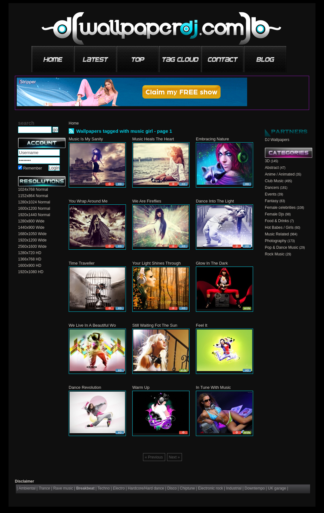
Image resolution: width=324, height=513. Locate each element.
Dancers (272, 187)
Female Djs (274, 214)
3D (267, 161)
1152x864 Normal (33, 196)
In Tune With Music (213, 387)
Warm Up (140, 387)
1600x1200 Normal (34, 208)
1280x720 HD (29, 253)
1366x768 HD (29, 259)
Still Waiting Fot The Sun (154, 325)
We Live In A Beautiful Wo (92, 325)
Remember (32, 168)
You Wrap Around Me (88, 201)
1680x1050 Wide (32, 234)
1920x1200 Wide (32, 240)
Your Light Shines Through (156, 263)
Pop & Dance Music (281, 247)
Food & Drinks (277, 221)
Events (271, 194)
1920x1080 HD (30, 272)
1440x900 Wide (31, 227)
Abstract (272, 167)
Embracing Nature (212, 139)
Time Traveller (82, 263)
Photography (275, 241)
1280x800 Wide (31, 221)
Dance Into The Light (215, 201)
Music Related (277, 234)
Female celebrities (280, 207)
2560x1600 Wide (32, 246)
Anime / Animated (280, 174)
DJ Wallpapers (277, 140)
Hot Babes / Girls (279, 227)
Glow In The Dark (212, 263)
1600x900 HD (29, 265)
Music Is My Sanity (86, 139)
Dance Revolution (85, 387)
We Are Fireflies (146, 201)
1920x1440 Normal (34, 215)
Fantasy (271, 201)
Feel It (201, 325)
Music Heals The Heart (153, 139)
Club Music (274, 181)
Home (74, 123)
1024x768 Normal (33, 189)
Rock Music (274, 254)
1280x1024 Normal (34, 202)
